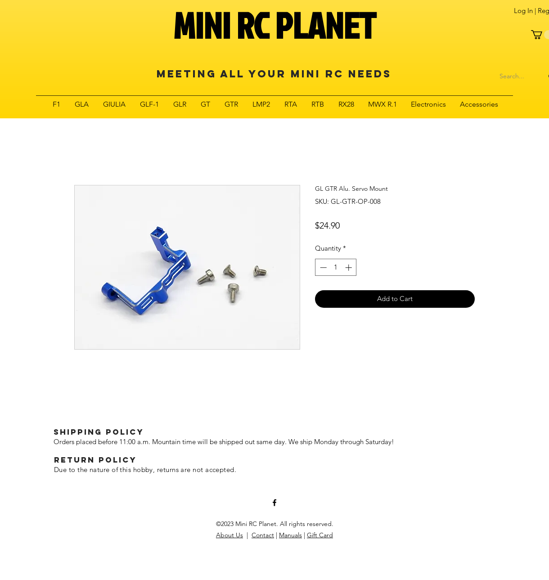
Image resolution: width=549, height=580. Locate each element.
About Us (229, 535)
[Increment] (349, 267)
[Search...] (512, 76)
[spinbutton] (335, 267)
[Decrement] (322, 267)
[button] (56, 104)
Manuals (290, 535)
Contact (263, 535)
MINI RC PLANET (274, 25)
